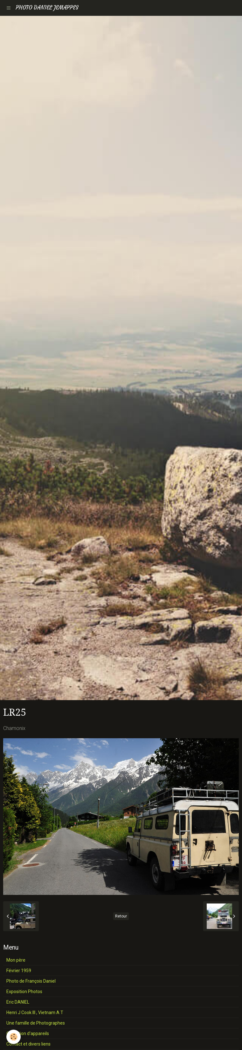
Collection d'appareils (27, 1033)
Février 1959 (18, 970)
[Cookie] (13, 1037)
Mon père (15, 960)
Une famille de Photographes (35, 1023)
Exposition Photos (24, 991)
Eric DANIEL (17, 1002)
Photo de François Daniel (31, 981)
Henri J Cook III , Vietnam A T (34, 1012)
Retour (121, 916)
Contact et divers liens (28, 1044)
